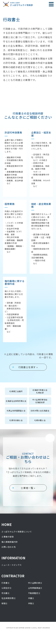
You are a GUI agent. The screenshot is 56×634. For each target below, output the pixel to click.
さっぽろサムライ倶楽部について (16, 531)
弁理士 (31, 603)
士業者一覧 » (28, 488)
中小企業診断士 (35, 582)
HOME (6, 524)
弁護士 (31, 598)
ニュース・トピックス (11, 564)
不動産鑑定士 (34, 593)
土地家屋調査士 (35, 587)
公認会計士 (6, 587)
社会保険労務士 (8, 598)
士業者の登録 (7, 536)
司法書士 (5, 593)
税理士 (4, 603)
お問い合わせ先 (8, 546)
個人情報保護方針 (9, 541)
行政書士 (5, 582)
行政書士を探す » (28, 367)
